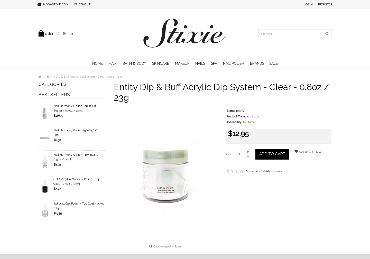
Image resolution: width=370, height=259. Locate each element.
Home (97, 63)
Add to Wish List (307, 151)
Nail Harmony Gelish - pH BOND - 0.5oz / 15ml (76, 157)
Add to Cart (272, 154)
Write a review (273, 171)
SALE (273, 63)
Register (325, 4)
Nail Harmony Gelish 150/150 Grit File (76, 132)
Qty (228, 154)
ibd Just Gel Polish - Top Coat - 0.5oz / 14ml (79, 206)
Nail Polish (233, 63)
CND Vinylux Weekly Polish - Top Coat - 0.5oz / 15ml (76, 181)
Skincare (160, 63)
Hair (113, 63)
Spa (214, 63)
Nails (200, 63)
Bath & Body (134, 63)
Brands (257, 63)
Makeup (182, 63)
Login (308, 4)
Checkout (82, 4)
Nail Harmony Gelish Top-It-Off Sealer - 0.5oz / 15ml (74, 108)
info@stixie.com (53, 4)
